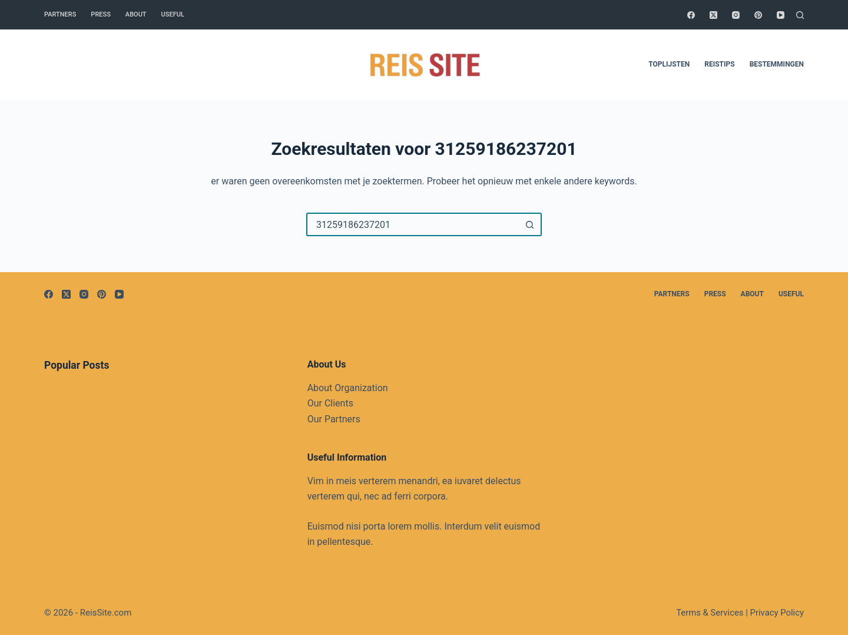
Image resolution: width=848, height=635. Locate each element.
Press (100, 14)
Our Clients (330, 403)
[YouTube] (780, 15)
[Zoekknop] (530, 224)
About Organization (347, 387)
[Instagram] (736, 15)
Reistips (719, 64)
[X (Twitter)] (713, 15)
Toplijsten (669, 64)
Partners (60, 14)
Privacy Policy (777, 612)
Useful (172, 14)
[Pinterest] (758, 15)
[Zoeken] (800, 15)
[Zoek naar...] (412, 224)
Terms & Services (709, 612)
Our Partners (333, 419)
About (136, 14)
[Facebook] (691, 15)
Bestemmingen (777, 64)
